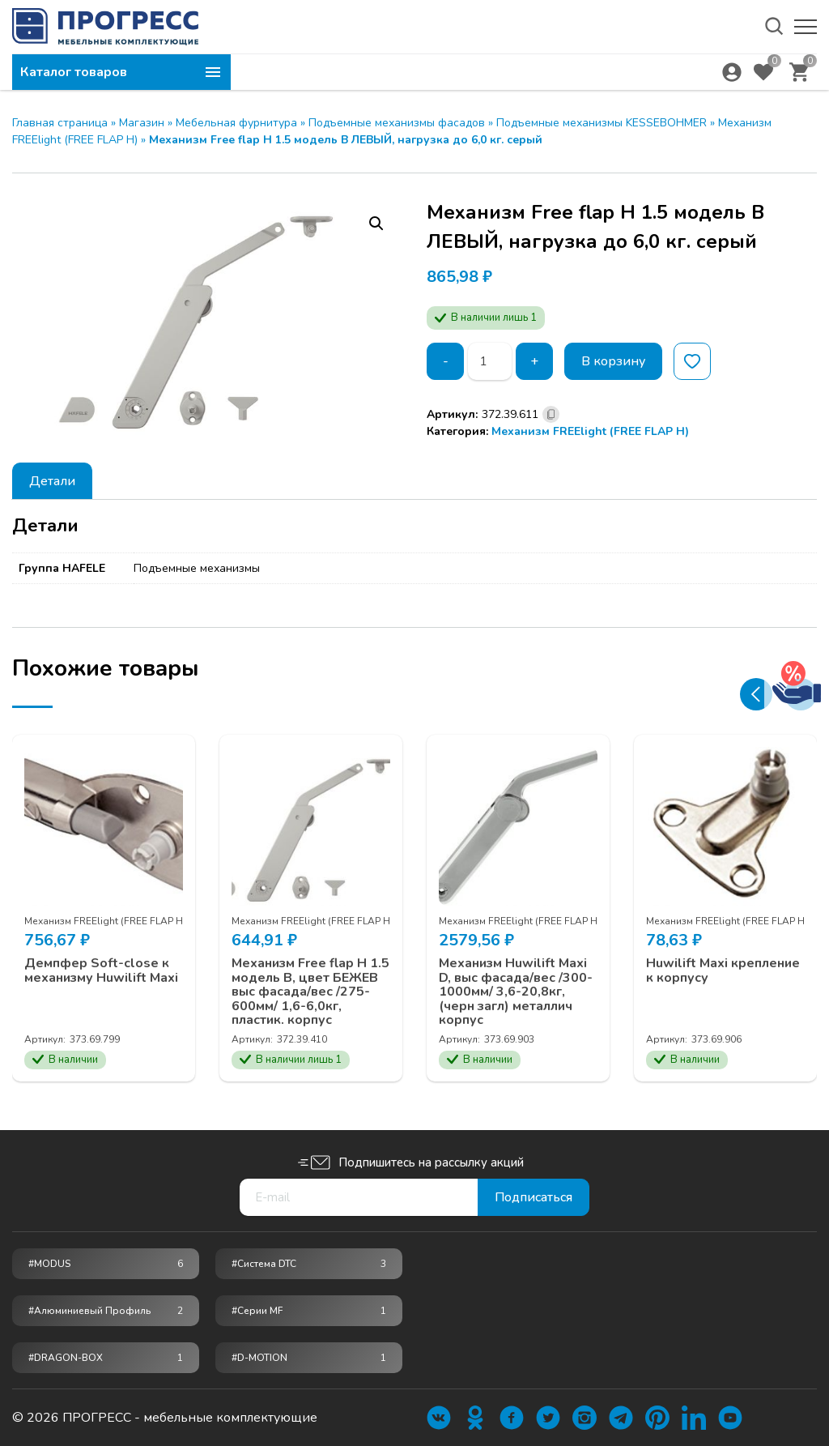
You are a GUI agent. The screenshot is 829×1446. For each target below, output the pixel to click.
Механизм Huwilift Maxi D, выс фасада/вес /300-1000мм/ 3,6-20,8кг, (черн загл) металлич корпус (516, 992)
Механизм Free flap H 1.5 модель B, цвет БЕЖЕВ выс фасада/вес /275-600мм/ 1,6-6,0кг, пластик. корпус (310, 992)
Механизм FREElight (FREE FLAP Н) (590, 431)
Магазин (141, 122)
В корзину (613, 361)
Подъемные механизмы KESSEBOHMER (601, 122)
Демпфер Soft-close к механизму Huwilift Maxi (101, 971)
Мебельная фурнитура (236, 122)
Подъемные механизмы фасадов (396, 122)
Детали (52, 481)
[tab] (52, 481)
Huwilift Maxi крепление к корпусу (723, 971)
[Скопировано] (550, 414)
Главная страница (60, 122)
